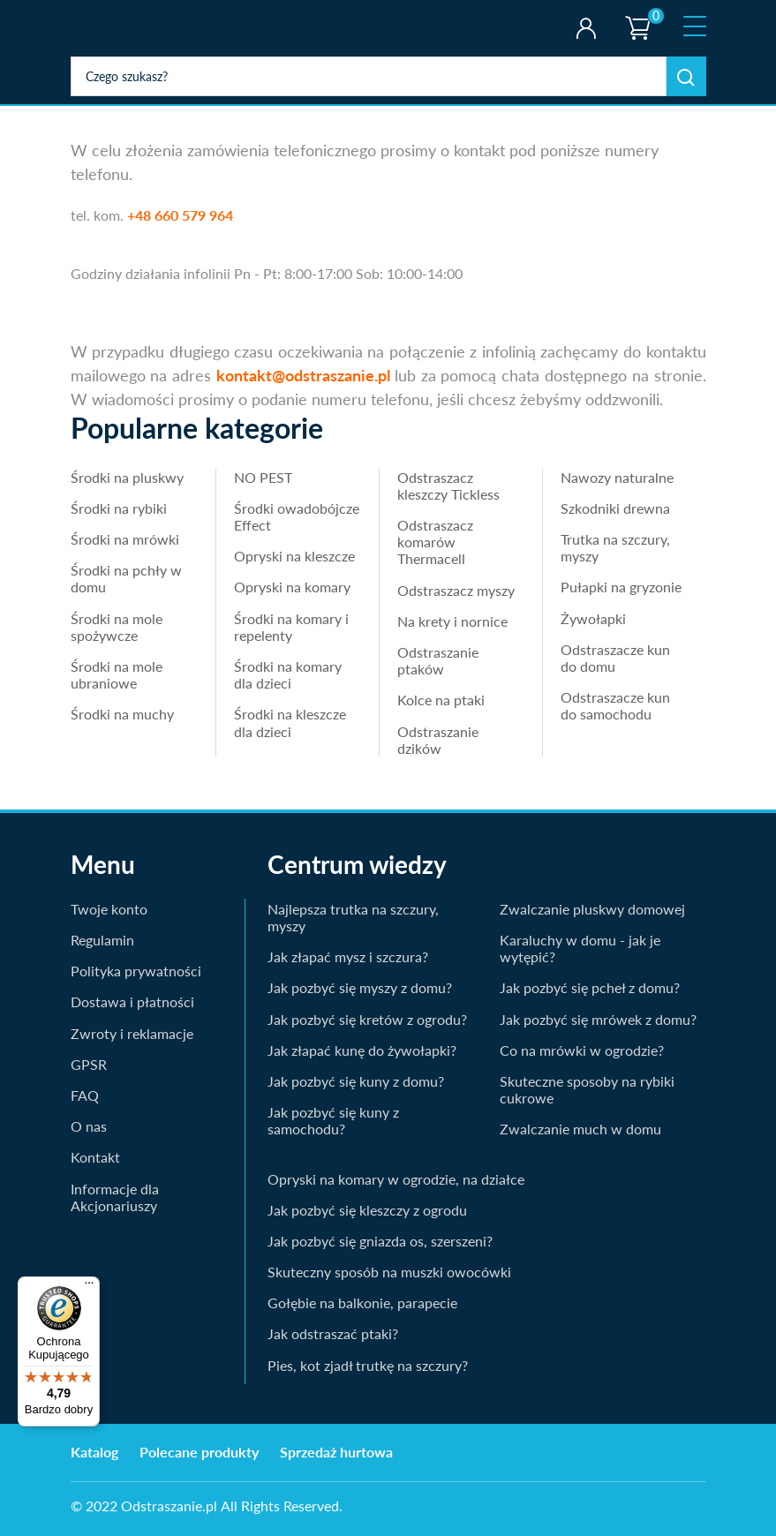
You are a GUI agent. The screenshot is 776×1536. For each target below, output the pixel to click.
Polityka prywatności (136, 970)
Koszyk (637, 13)
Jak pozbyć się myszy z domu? (359, 987)
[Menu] (89, 1287)
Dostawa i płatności (132, 1001)
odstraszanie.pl (143, 28)
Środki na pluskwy (127, 477)
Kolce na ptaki (441, 699)
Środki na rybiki (119, 508)
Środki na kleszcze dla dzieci (290, 722)
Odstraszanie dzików (437, 740)
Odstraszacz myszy (456, 590)
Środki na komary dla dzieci (288, 674)
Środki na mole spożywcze (116, 627)
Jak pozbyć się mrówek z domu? (598, 1019)
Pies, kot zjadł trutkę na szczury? (367, 1365)
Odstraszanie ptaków (437, 660)
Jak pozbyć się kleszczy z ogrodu (367, 1209)
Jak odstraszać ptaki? (332, 1333)
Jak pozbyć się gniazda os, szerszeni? (380, 1240)
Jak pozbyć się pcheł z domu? (590, 987)
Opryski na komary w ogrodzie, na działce (395, 1179)
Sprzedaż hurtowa (336, 1451)
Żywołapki (593, 618)
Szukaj (686, 76)
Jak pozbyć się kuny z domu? (355, 1081)
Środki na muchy (122, 713)
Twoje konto (585, 28)
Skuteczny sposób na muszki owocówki (389, 1271)
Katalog (94, 1451)
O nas (89, 1126)
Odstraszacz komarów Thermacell (435, 541)
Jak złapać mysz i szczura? (347, 956)
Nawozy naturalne (617, 477)
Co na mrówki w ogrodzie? (582, 1050)
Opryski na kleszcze (294, 555)
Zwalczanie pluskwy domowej (592, 908)
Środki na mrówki (125, 539)
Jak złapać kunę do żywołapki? (361, 1050)
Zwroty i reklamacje (132, 1033)
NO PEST (263, 477)
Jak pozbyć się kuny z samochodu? (333, 1120)
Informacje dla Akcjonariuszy (115, 1197)
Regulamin (102, 939)
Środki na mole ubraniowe (116, 674)
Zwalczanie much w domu (580, 1128)
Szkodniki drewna (615, 508)
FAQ (85, 1095)
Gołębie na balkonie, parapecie (362, 1302)
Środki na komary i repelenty (291, 627)
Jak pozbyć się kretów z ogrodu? (367, 1019)
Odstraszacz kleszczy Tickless (448, 485)
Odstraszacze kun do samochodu (615, 705)
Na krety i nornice (452, 621)
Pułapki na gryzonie (621, 586)
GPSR (89, 1064)
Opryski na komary (292, 586)
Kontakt (95, 1156)
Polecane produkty (199, 1451)
